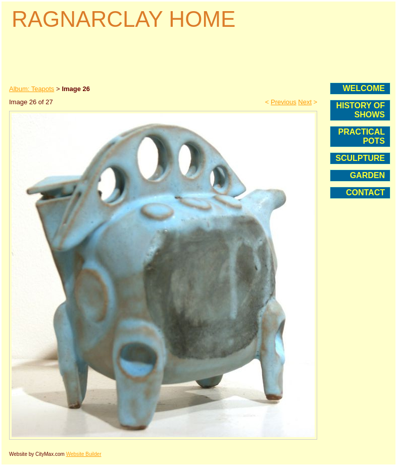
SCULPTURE (360, 158)
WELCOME (363, 88)
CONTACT (365, 192)
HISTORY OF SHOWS (360, 110)
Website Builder (84, 454)
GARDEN (367, 175)
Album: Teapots (31, 89)
